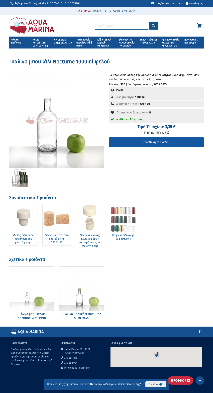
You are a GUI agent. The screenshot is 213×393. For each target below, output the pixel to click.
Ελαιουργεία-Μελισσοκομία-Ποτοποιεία (127, 42)
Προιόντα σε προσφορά (191, 41)
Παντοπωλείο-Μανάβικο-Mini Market (84, 42)
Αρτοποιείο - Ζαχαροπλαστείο (63, 41)
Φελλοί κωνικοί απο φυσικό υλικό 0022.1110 (57, 239)
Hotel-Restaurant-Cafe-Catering (40, 42)
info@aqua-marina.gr (77, 367)
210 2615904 (73, 3)
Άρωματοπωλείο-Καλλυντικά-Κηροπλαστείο (171, 42)
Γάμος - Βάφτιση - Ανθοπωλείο (148, 41)
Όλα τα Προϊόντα (16, 41)
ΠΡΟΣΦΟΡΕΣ (180, 381)
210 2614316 (36, 3)
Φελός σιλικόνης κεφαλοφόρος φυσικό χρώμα (23, 239)
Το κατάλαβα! (155, 384)
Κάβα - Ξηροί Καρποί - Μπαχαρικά (104, 42)
